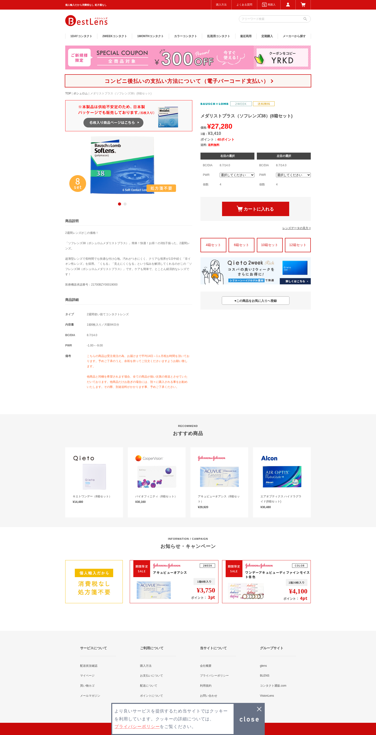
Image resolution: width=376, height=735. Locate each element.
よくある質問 (244, 4)
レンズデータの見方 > (296, 228)
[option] (122, 165)
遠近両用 (246, 36)
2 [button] (125, 204)
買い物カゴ (87, 685)
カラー (185, 36)
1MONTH (150, 36)
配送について (148, 685)
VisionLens (267, 695)
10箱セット (269, 245)
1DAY (81, 36)
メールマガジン (90, 695)
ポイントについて (151, 695)
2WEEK (114, 36)
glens (263, 665)
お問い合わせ (208, 695)
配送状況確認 (88, 665)
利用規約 (206, 685)
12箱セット (297, 245)
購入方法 (221, 4)
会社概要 (206, 665)
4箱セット (213, 245)
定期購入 (267, 36)
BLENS (264, 675)
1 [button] (119, 204)
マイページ (87, 675)
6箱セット (241, 245)
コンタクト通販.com (273, 685)
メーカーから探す (294, 36)
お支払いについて (151, 675)
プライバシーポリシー (214, 675)
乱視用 (218, 36)
